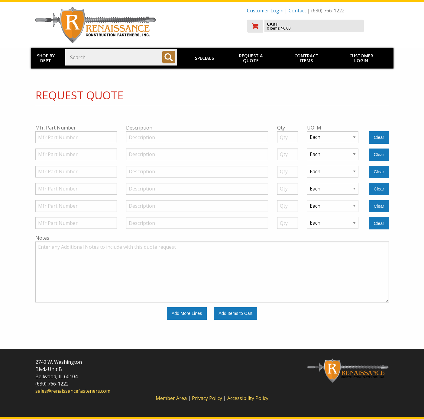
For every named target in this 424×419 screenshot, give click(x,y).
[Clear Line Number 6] (379, 223)
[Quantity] (287, 137)
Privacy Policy (207, 398)
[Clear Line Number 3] (379, 172)
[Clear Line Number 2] (379, 155)
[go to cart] (318, 26)
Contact (297, 10)
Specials (204, 58)
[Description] (197, 137)
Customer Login (265, 10)
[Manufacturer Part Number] (76, 137)
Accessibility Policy (247, 398)
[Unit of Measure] (332, 137)
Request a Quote (251, 58)
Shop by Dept (46, 58)
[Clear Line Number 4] (379, 189)
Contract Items (306, 58)
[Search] (168, 57)
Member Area (171, 398)
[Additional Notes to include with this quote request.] (212, 271)
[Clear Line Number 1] (379, 137)
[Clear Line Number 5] (379, 206)
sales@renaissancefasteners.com (72, 391)
